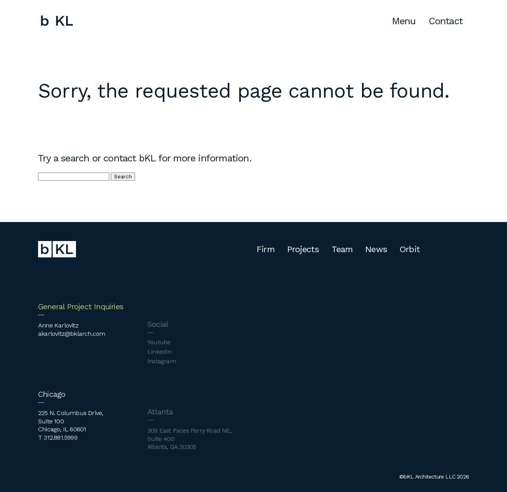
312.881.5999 (60, 447)
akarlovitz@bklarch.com (71, 343)
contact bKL (129, 158)
